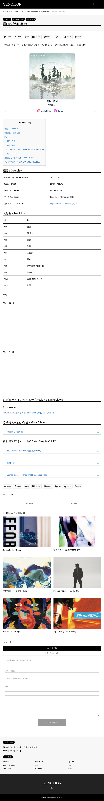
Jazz (37, 765)
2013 (17, 747)
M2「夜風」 (12, 141)
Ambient (6, 762)
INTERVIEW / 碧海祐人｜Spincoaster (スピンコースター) (28, 413)
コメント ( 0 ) (52, 648)
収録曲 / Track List (12, 133)
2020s (5, 751)
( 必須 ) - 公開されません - (17, 678)
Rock (70, 769)
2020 (12, 751)
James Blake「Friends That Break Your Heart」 (28, 475)
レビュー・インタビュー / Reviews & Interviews (24, 149)
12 (15, 495)
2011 (12, 747)
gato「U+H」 (13, 463)
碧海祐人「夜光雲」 (16, 432)
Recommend (31, 19)
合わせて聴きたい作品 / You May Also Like (22, 162)
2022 (23, 751)
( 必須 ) (10, 671)
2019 (35, 747)
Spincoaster (12, 154)
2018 (29, 747)
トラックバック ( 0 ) (52, 653)
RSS (52, 788)
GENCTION (52, 783)
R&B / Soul (7, 769)
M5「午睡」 (12, 145)
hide (28, 123)
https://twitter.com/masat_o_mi (63, 203)
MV (5, 137)
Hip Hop (71, 762)
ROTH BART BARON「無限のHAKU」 (24, 451)
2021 (7, 19)
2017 (23, 747)
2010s (5, 747)
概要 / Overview (11, 129)
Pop (69, 765)
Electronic (39, 762)
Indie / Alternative (18, 19)
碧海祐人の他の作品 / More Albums (19, 158)
